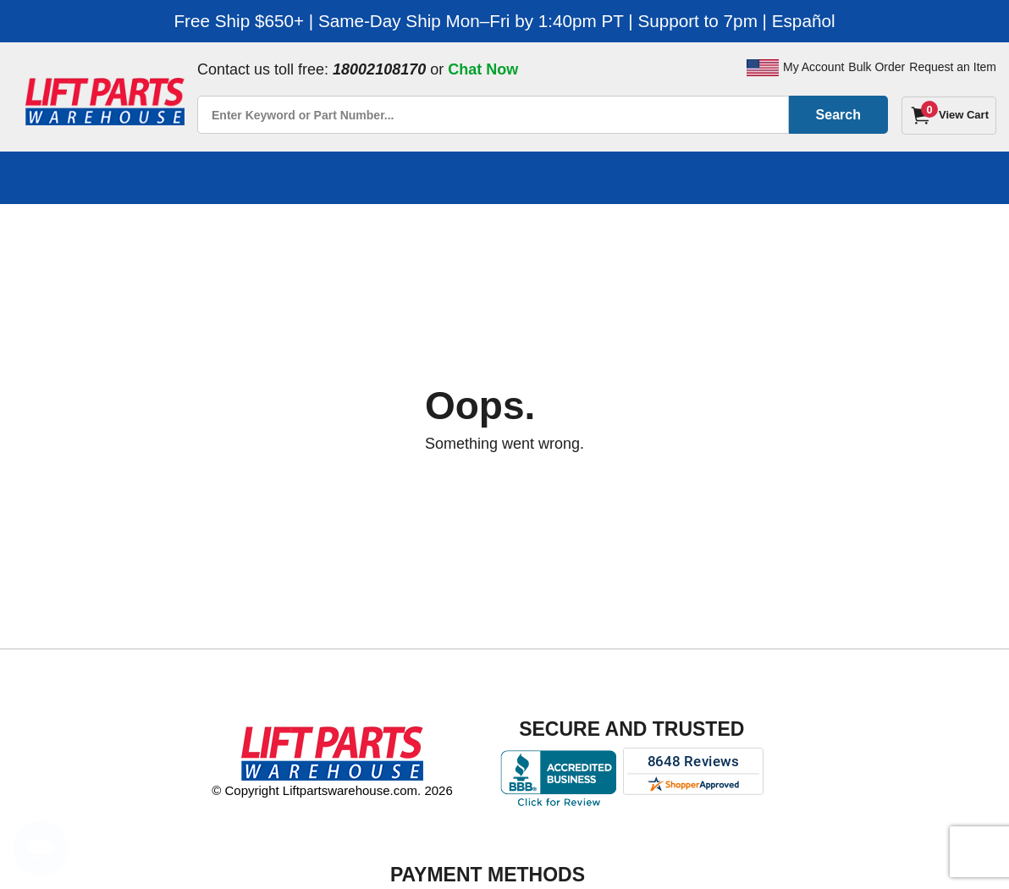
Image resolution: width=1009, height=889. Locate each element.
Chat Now (483, 69)
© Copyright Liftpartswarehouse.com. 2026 (332, 790)
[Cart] (948, 116)
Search (838, 115)
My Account (813, 67)
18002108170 (379, 69)
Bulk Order (876, 67)
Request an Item (952, 67)
